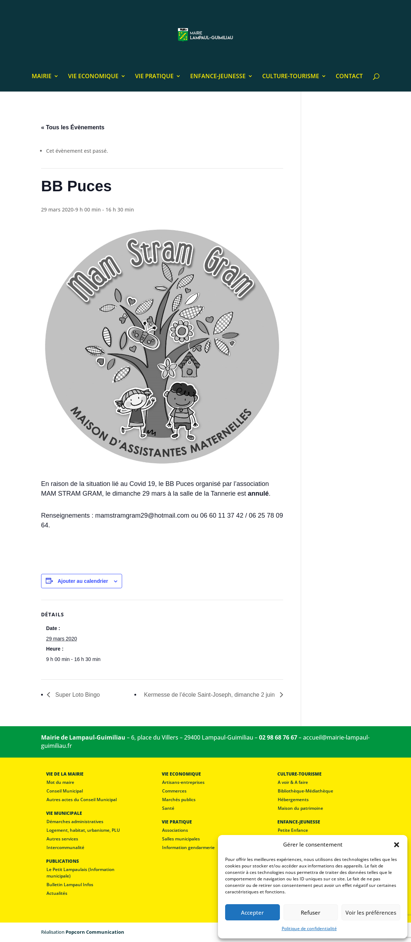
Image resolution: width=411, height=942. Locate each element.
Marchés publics (179, 799)
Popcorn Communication (95, 932)
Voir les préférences (370, 912)
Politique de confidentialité (309, 928)
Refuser (310, 912)
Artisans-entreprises (183, 782)
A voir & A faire (293, 782)
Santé (168, 808)
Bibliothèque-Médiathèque (305, 791)
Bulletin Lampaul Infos (69, 884)
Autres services (62, 839)
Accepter (252, 912)
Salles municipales (181, 839)
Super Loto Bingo (77, 695)
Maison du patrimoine (300, 808)
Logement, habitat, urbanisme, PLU (83, 830)
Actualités (56, 893)
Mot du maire (60, 782)
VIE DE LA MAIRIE (65, 774)
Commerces (174, 791)
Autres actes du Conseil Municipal (81, 799)
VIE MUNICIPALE (64, 813)
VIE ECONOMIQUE (93, 76)
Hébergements (293, 799)
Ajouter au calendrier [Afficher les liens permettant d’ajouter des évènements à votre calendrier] (83, 581)
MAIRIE (42, 76)
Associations (175, 830)
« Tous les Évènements (72, 127)
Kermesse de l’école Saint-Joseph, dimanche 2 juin (210, 695)
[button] (396, 844)
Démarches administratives (74, 821)
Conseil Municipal (64, 791)
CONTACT (349, 76)
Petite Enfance (293, 830)
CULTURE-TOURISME (290, 76)
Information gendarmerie (188, 847)
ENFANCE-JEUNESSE (218, 76)
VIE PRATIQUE (154, 76)
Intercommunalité (65, 847)
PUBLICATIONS (62, 861)
